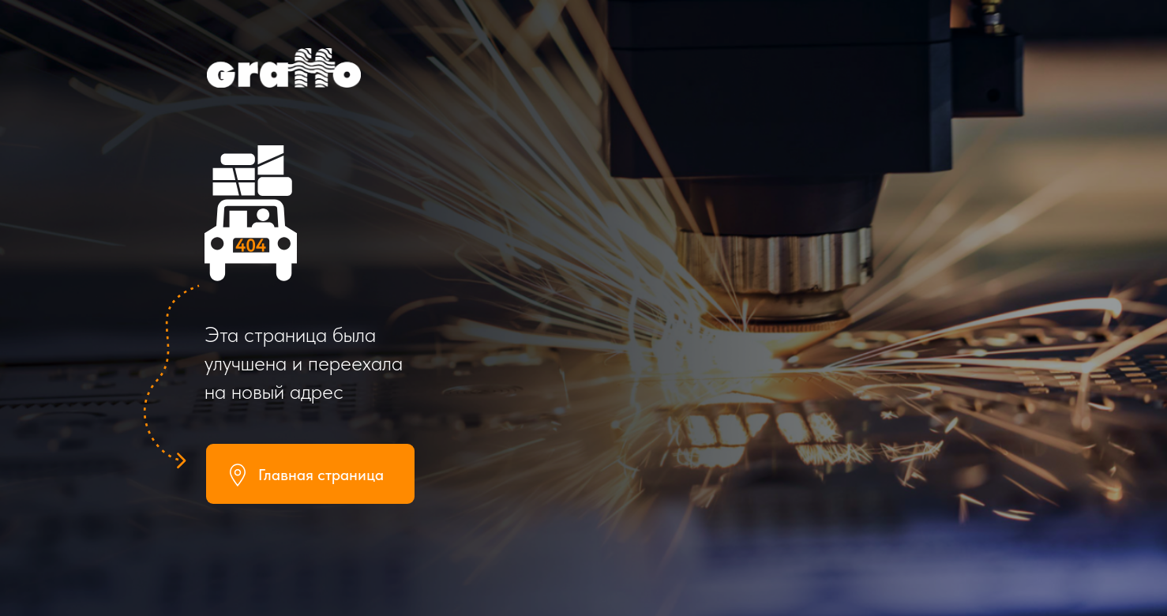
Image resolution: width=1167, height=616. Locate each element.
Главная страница (321, 474)
